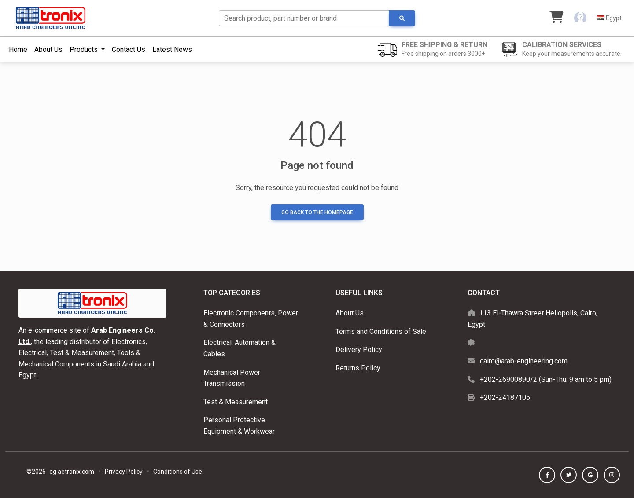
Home (18, 49)
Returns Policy (357, 368)
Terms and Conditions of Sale (380, 331)
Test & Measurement (235, 402)
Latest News (172, 49)
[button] (580, 18)
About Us (48, 49)
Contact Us (128, 49)
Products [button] (85, 49)
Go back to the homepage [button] (317, 212)
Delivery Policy (358, 349)
